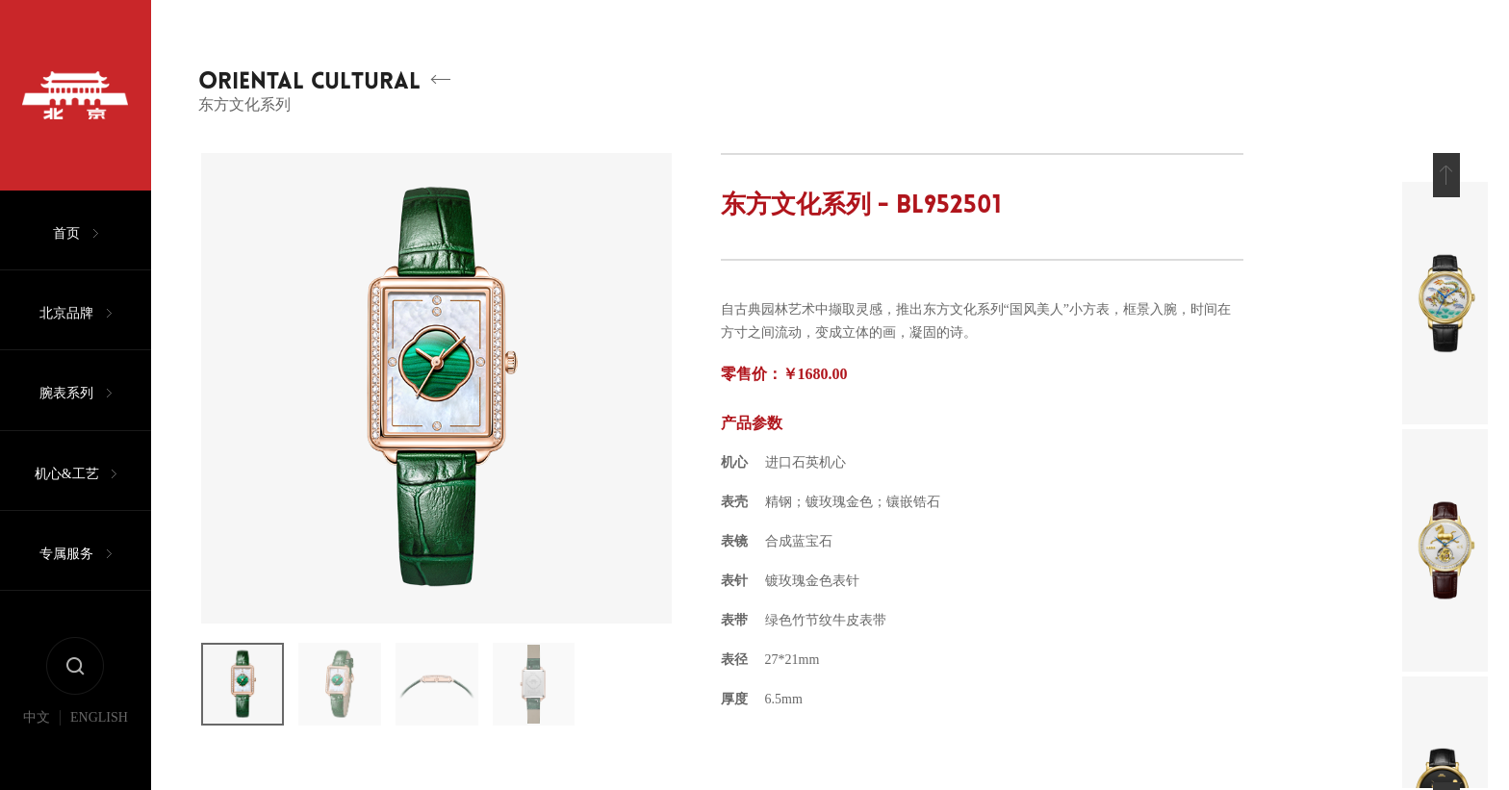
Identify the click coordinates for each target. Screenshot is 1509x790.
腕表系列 (66, 418)
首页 (66, 245)
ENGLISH (99, 769)
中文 (36, 769)
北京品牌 (66, 331)
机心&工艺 (67, 504)
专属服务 (66, 591)
